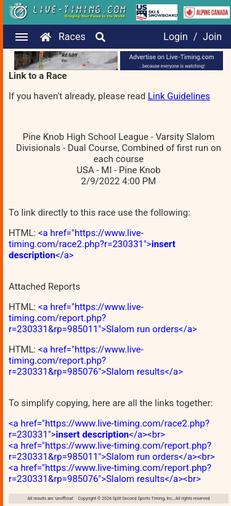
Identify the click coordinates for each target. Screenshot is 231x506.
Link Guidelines (179, 96)
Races (72, 37)
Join (212, 37)
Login (175, 37)
